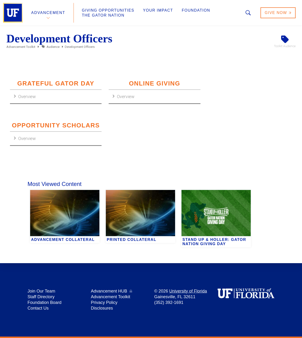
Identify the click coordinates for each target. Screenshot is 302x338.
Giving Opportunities (108, 10)
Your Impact (158, 10)
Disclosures (102, 308)
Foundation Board (44, 302)
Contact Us (38, 308)
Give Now (278, 13)
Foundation (196, 10)
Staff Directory (41, 296)
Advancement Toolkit (20, 47)
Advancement (48, 13)
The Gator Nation (103, 15)
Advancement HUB (109, 291)
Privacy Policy (104, 302)
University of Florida (188, 291)
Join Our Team (41, 291)
